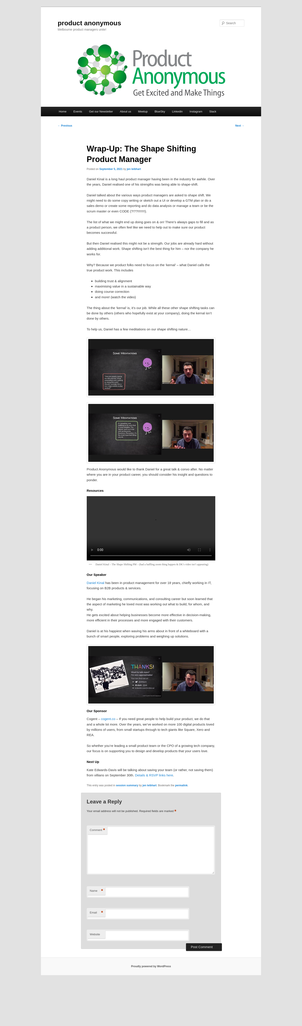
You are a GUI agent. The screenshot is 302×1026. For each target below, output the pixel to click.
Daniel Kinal (95, 583)
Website (95, 934)
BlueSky (160, 111)
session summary (127, 785)
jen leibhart (134, 169)
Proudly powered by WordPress (151, 966)
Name (96, 891)
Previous (65, 125)
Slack (212, 111)
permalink (181, 785)
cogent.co (108, 719)
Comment (97, 830)
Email (96, 913)
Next (239, 125)
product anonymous (89, 23)
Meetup (142, 111)
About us (125, 111)
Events (77, 111)
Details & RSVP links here (154, 775)
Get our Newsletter (101, 111)
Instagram (196, 111)
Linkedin (177, 111)
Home (62, 111)
